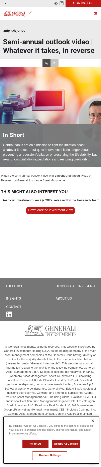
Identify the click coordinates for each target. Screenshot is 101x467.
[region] (51, 440)
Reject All (35, 444)
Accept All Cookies (66, 444)
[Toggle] (95, 14)
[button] (56, 3)
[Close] (92, 420)
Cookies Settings (50, 455)
